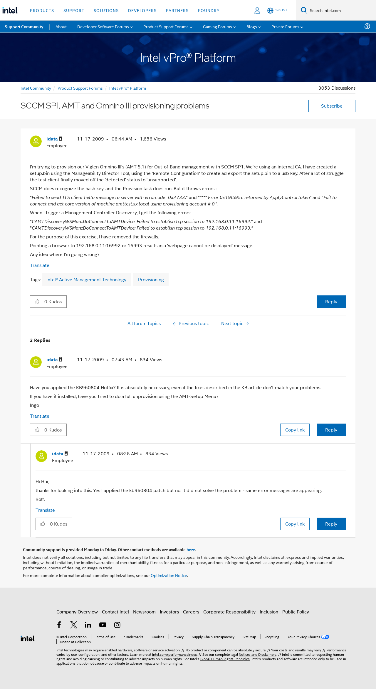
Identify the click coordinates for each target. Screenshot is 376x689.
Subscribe (332, 105)
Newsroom (144, 611)
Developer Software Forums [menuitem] (103, 26)
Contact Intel (115, 611)
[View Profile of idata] (54, 139)
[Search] (304, 10)
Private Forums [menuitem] (285, 26)
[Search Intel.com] (342, 10)
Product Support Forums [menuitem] (166, 26)
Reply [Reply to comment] (331, 429)
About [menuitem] (61, 26)
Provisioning (151, 279)
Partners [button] (177, 10)
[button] (37, 301)
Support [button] (73, 10)
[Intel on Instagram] (117, 625)
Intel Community (36, 88)
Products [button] (42, 10)
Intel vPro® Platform (127, 88)
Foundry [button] (209, 10)
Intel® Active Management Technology (86, 279)
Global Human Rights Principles (225, 658)
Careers (191, 611)
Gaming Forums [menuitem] (217, 26)
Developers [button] (142, 10)
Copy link (295, 429)
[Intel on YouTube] (103, 625)
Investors (169, 611)
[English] (277, 10)
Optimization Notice (169, 575)
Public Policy (295, 611)
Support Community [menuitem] (24, 26)
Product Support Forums (80, 88)
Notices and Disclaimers (257, 654)
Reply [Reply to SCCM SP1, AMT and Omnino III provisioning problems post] (331, 301)
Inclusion (269, 611)
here (191, 549)
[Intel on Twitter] (74, 625)
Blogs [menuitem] (251, 26)
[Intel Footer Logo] (28, 637)
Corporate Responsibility (229, 611)
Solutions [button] (106, 10)
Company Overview (77, 611)
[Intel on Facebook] (59, 625)
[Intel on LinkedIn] (88, 625)
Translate (39, 265)
